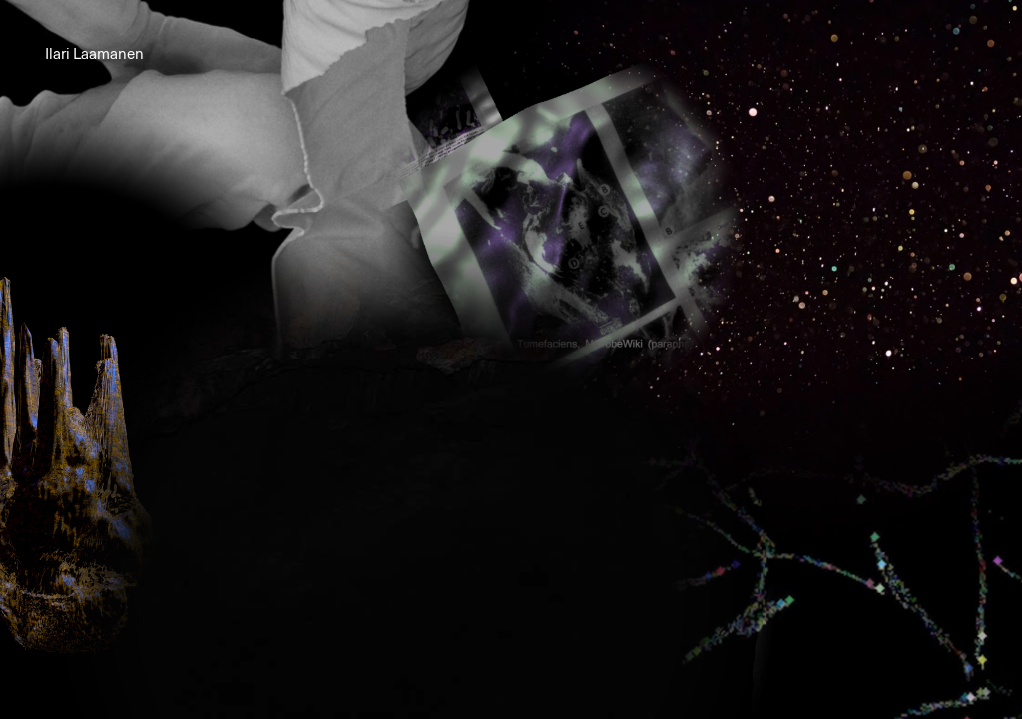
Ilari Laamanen (94, 54)
